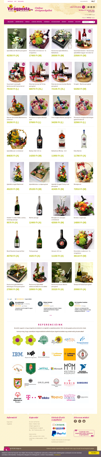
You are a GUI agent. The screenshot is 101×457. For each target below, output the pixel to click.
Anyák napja (19, 22)
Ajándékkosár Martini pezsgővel (17, 50)
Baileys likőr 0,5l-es (35, 151)
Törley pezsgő (33, 251)
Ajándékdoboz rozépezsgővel (38, 184)
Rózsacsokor (55, 22)
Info (15, 1)
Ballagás (11, 22)
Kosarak (70, 22)
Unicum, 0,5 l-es (56, 251)
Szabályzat (57, 455)
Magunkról (21, 1)
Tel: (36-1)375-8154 (34, 422)
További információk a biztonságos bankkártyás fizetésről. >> (60, 441)
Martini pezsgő (33, 217)
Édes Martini (78, 151)
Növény (64, 22)
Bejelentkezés (84, 1)
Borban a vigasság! (80, 217)
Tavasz (27, 22)
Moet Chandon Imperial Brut (15, 251)
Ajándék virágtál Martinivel (15, 184)
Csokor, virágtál (37, 22)
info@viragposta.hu (34, 426)
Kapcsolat (10, 1)
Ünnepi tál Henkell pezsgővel (83, 284)
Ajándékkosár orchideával (15, 151)
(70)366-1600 (36, 424)
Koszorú (78, 22)
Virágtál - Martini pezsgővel (82, 84)
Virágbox (47, 22)
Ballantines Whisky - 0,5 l (59, 151)
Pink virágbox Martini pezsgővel (61, 117)
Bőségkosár (77, 184)
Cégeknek (9, 424)
